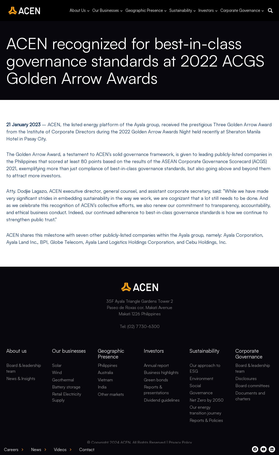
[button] (270, 10)
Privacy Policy (180, 442)
